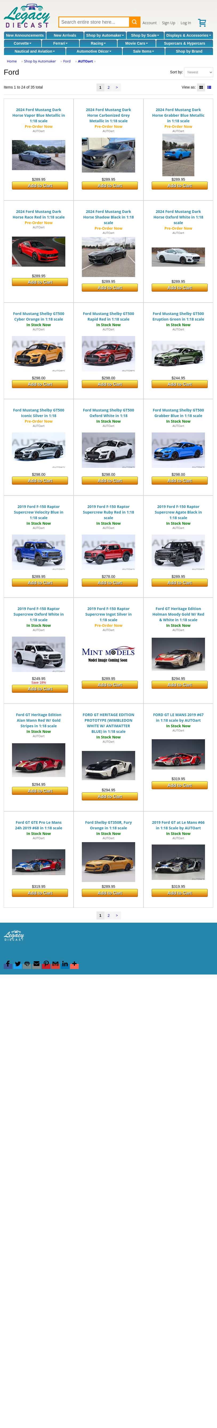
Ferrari (60, 43)
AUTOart (85, 61)
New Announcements (25, 35)
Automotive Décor (94, 51)
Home (12, 61)
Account (150, 22)
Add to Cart (40, 185)
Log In (185, 22)
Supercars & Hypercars (184, 43)
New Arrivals (65, 35)
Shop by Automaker (105, 35)
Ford (67, 61)
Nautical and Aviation (35, 51)
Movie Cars (136, 43)
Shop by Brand (189, 51)
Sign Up (168, 22)
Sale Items (143, 51)
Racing (98, 43)
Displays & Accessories (188, 35)
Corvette (23, 43)
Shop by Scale (145, 35)
